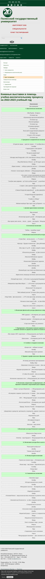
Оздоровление (8, 84)
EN (16, 2)
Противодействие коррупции (9, 86)
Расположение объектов (7, 569)
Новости (11, 57)
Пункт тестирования (9, 77)
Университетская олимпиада (9, 79)
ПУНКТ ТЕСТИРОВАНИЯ (19, 32)
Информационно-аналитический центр (13, 72)
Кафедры (5, 67)
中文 (19, 2)
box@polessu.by (16, 558)
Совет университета (9, 70)
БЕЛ (13, 2)
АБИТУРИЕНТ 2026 (19, 25)
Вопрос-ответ (6, 89)
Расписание (13, 45)
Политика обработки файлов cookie (9, 574)
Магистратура (6, 82)
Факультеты (6, 65)
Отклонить (10, 577)
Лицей (4, 74)
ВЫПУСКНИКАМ (13, 48)
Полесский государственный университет (19, 20)
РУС (10, 2)
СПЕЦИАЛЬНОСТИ (19, 29)
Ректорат (5, 62)
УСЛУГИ (18, 57)
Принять (4, 577)
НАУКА (21, 48)
